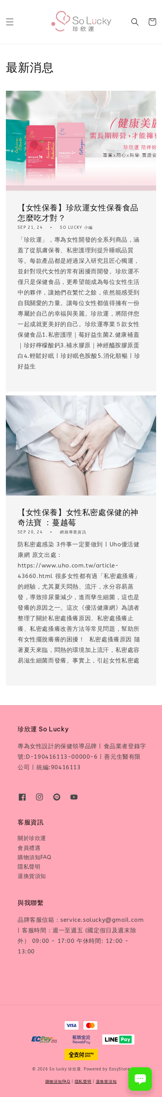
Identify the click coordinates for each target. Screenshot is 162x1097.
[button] (9, 22)
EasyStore (119, 1069)
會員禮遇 (29, 848)
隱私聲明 (29, 867)
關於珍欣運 (32, 838)
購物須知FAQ (34, 857)
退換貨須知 (32, 876)
